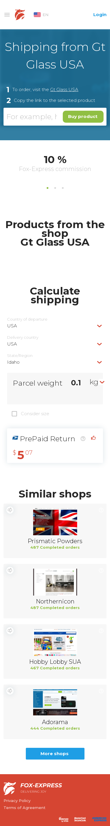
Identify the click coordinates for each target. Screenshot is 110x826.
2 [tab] (55, 188)
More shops (54, 753)
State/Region (20, 356)
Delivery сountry (22, 337)
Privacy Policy (17, 800)
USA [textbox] (12, 326)
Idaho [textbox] (13, 362)
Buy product (82, 116)
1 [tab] (47, 188)
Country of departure (27, 319)
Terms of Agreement (24, 807)
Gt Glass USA (64, 89)
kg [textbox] (94, 381)
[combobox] (55, 326)
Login (99, 14)
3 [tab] (63, 188)
